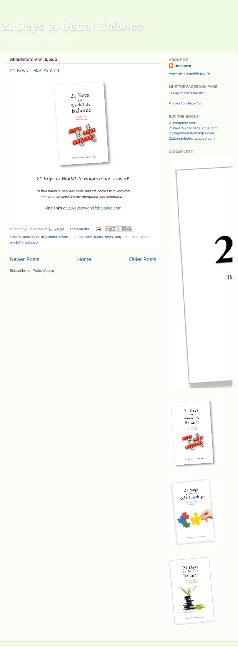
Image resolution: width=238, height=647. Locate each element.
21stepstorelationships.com (191, 133)
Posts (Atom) (43, 270)
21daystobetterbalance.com (192, 138)
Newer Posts (24, 259)
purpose (121, 237)
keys (109, 237)
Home (84, 259)
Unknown (182, 66)
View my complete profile (189, 73)
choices (85, 237)
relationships (140, 237)
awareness (68, 237)
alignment (49, 237)
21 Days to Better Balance (71, 26)
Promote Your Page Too (185, 103)
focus (98, 237)
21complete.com (182, 123)
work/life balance (24, 243)
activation (31, 237)
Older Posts (142, 259)
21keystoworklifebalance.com (94, 208)
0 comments (79, 229)
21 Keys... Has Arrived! (35, 70)
